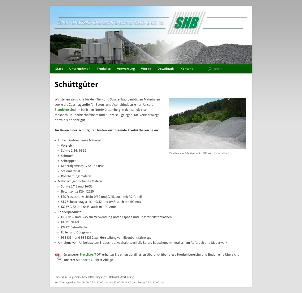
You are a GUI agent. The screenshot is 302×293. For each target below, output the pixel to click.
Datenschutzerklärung (121, 277)
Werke (146, 69)
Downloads (166, 69)
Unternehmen (79, 69)
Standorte (62, 110)
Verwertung (126, 69)
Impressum (61, 277)
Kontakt (187, 69)
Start (59, 69)
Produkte (104, 69)
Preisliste (86, 255)
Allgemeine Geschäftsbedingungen (88, 277)
